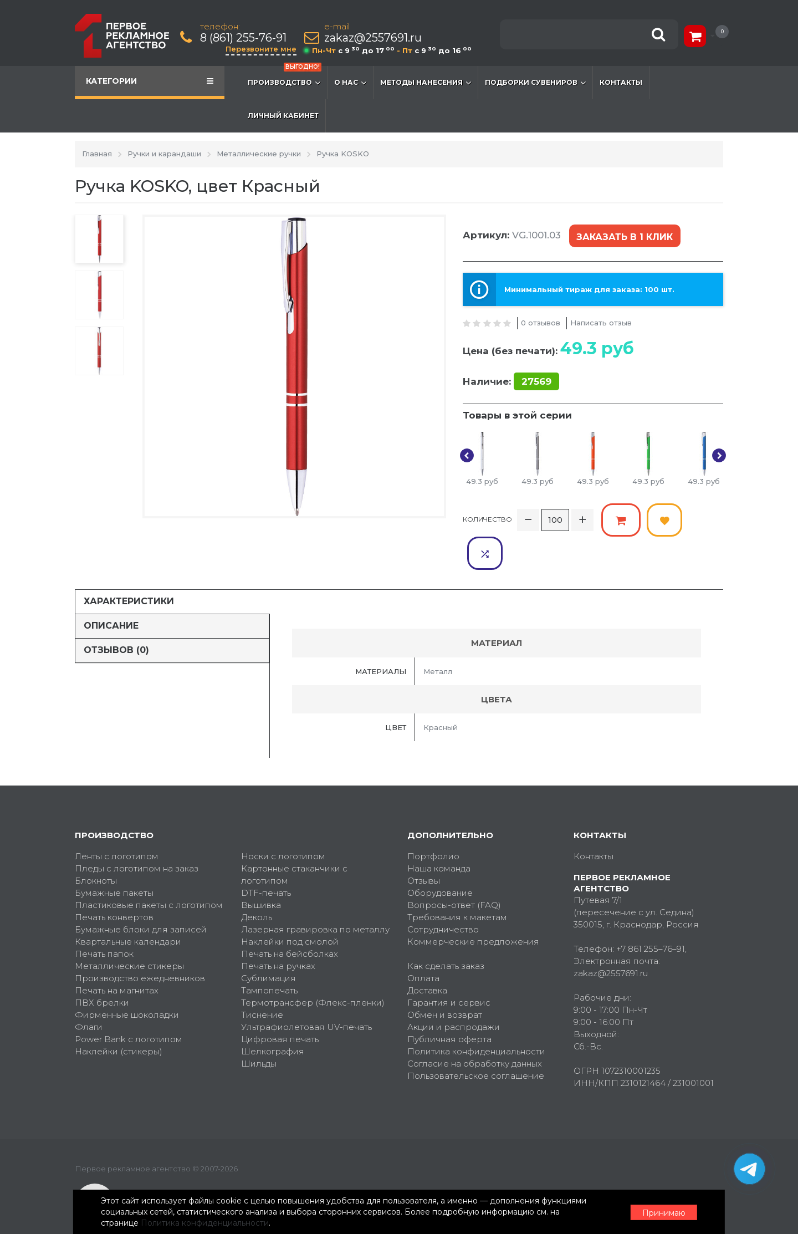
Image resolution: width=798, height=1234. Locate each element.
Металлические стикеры (129, 931)
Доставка (427, 956)
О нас (350, 82)
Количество (487, 518)
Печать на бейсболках (289, 919)
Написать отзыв (601, 322)
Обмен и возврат (444, 980)
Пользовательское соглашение (475, 1041)
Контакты (621, 82)
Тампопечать (269, 956)
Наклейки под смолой (290, 907)
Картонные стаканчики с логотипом (294, 840)
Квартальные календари (128, 907)
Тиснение (262, 980)
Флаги (89, 992)
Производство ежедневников (140, 944)
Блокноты (96, 846)
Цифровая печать (280, 1005)
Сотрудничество (443, 895)
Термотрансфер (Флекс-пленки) (313, 968)
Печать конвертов (114, 883)
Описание (111, 591)
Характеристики (129, 567)
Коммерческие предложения (473, 907)
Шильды (259, 1029)
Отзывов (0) (116, 615)
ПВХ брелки (102, 968)
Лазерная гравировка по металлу (315, 895)
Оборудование (440, 858)
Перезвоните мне (261, 48)
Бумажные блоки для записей (141, 895)
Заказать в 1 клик (624, 236)
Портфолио (433, 822)
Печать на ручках (278, 931)
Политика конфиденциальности (476, 1017)
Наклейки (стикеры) (118, 1017)
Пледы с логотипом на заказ (136, 834)
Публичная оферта (449, 1005)
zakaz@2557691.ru (373, 38)
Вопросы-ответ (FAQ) (454, 870)
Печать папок (104, 919)
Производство (284, 77)
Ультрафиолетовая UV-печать (306, 992)
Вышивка (261, 870)
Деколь (256, 883)
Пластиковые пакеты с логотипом (149, 870)
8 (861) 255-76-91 (244, 38)
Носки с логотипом (283, 822)
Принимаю (662, 1212)
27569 (536, 380)
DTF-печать (266, 858)
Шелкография (272, 1017)
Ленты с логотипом (116, 822)
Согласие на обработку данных (474, 1029)
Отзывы (423, 846)
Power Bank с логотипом (128, 1005)
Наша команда (438, 834)
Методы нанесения (425, 82)
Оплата (423, 944)
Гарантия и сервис (448, 968)
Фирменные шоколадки (127, 980)
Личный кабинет (283, 115)
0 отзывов (540, 322)
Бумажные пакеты (114, 858)
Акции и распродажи (453, 992)
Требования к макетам (457, 883)
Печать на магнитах (116, 956)
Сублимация (268, 944)
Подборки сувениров (535, 82)
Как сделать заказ (445, 931)
